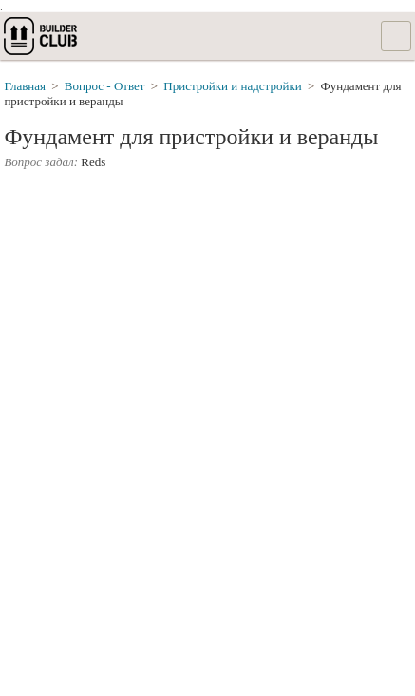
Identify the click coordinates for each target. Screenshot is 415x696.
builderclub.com (42, 36)
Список (396, 36)
